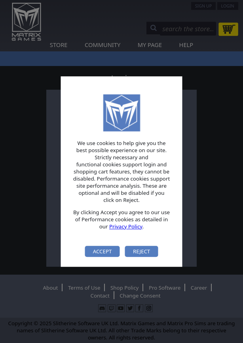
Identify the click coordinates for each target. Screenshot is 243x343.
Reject (141, 251)
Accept (102, 251)
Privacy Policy (125, 226)
